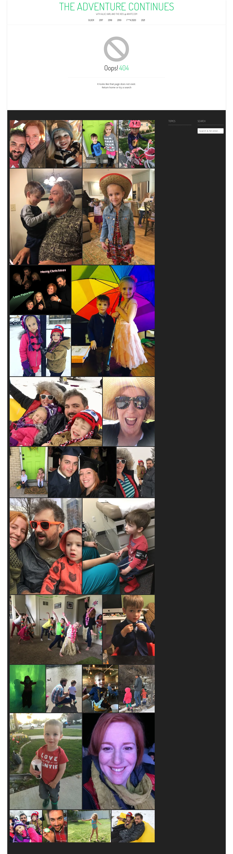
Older (91, 20)
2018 (110, 20)
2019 (119, 20)
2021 (143, 20)
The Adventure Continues (116, 6)
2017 (101, 20)
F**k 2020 (131, 20)
